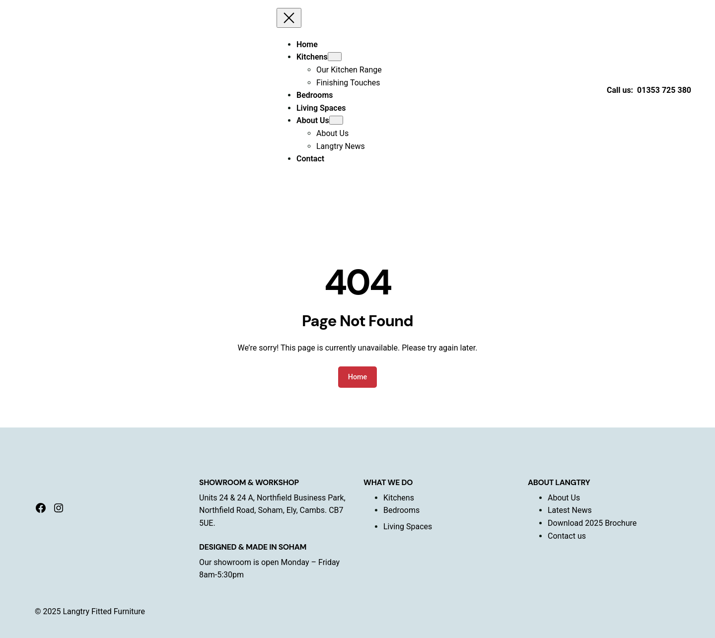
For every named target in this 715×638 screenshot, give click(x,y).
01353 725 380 (664, 90)
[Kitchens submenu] (335, 56)
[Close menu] (289, 18)
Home (357, 377)
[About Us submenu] (336, 120)
